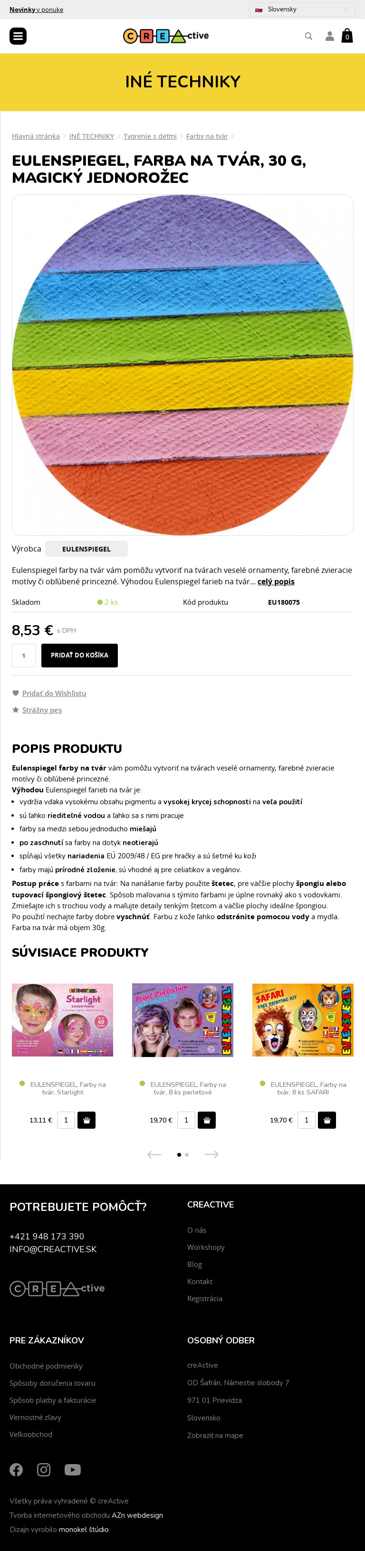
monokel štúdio (84, 1529)
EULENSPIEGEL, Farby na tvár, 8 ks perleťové (183, 1089)
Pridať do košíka (79, 655)
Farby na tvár (207, 136)
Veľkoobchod (31, 1434)
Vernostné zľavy (35, 1417)
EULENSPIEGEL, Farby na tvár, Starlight (62, 1089)
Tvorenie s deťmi (150, 136)
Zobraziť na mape (215, 1435)
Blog (194, 1264)
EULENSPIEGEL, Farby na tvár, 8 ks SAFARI (303, 1089)
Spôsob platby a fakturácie (53, 1400)
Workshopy (206, 1247)
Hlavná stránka (36, 136)
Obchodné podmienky (46, 1365)
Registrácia (204, 1298)
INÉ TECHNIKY (91, 136)
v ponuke (36, 9)
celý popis (276, 581)
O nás (196, 1230)
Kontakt (199, 1281)
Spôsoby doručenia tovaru (53, 1383)
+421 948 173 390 (47, 1236)
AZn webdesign (137, 1515)
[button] (179, 1155)
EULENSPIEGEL (86, 548)
